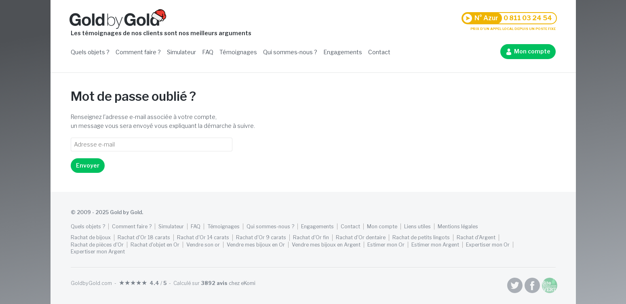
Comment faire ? (138, 52)
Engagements (342, 52)
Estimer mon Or (386, 245)
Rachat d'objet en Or (155, 245)
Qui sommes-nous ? (290, 52)
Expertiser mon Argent (98, 252)
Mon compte (532, 51)
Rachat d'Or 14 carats (203, 237)
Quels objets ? (90, 52)
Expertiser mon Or (488, 245)
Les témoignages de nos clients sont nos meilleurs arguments (161, 33)
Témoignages (238, 52)
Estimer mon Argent (435, 245)
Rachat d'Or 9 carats (261, 237)
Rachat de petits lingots (421, 237)
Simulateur (181, 52)
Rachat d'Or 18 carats (144, 237)
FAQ (207, 52)
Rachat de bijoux (91, 237)
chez (228, 283)
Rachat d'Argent (476, 237)
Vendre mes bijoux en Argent (326, 245)
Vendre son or (203, 245)
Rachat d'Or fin (311, 237)
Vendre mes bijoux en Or (256, 245)
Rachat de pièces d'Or (97, 245)
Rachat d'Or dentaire (361, 237)
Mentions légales (458, 226)
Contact (379, 52)
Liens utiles (417, 226)
